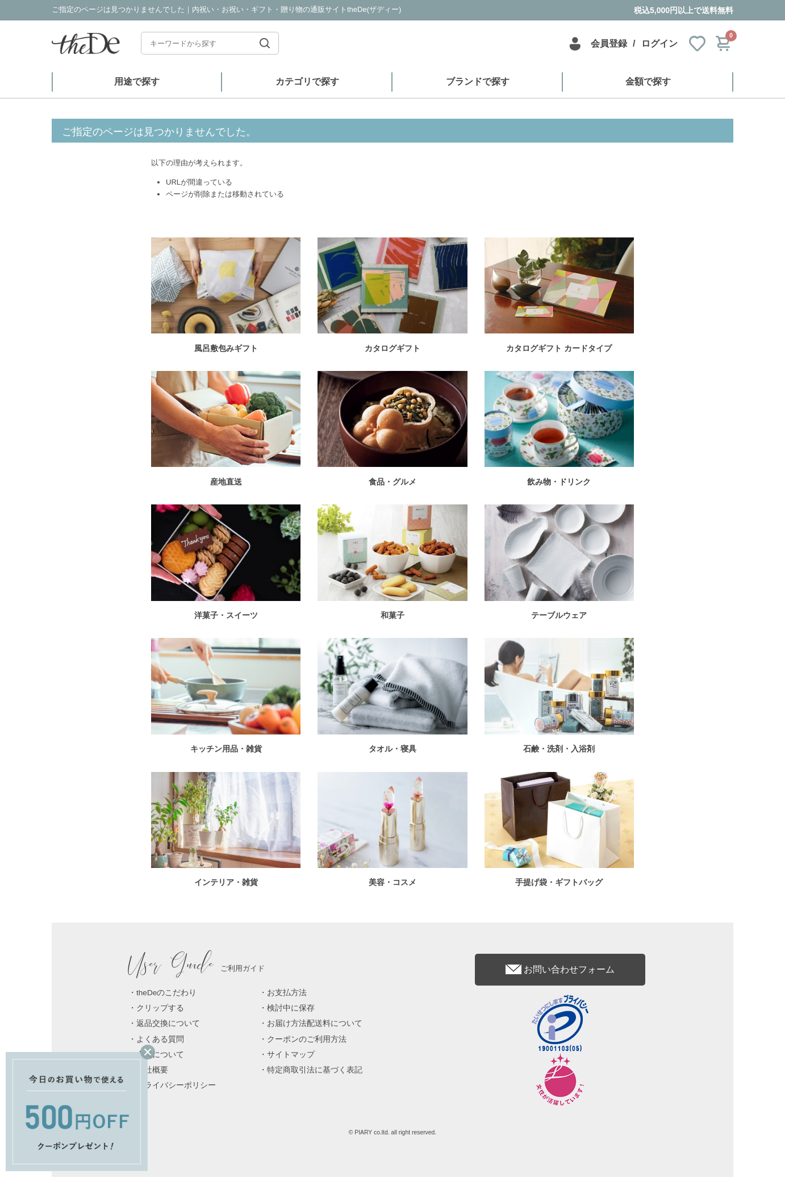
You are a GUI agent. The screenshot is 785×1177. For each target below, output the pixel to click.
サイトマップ (291, 1054)
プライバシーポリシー (176, 1085)
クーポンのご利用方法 (306, 1039)
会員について (160, 1054)
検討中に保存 (291, 1008)
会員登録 (609, 43)
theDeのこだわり (166, 992)
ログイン (659, 43)
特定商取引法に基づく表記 (314, 1070)
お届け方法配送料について (314, 1023)
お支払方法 (287, 992)
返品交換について (168, 1023)
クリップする (160, 1008)
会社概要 (152, 1070)
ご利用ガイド (196, 968)
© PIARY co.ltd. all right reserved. (393, 1132)
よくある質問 (160, 1039)
